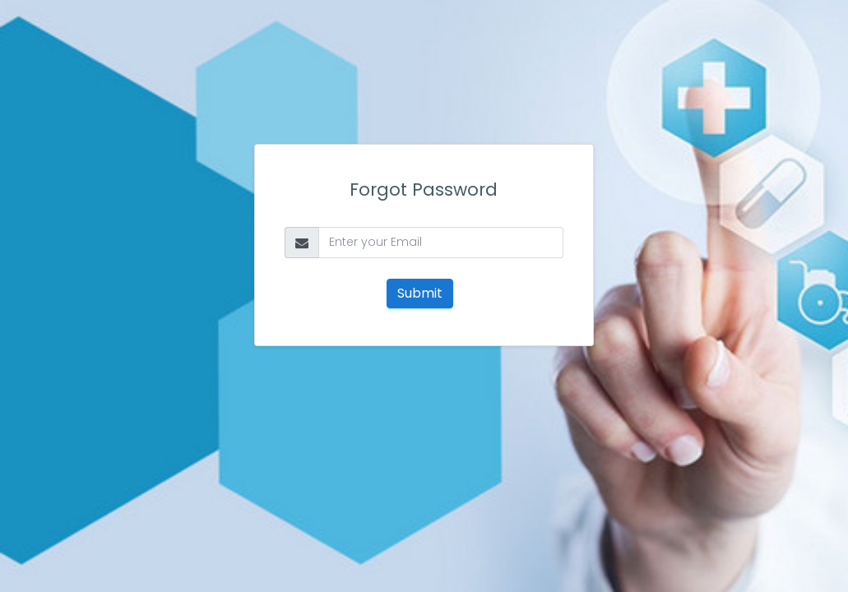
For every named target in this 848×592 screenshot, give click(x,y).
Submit (420, 293)
